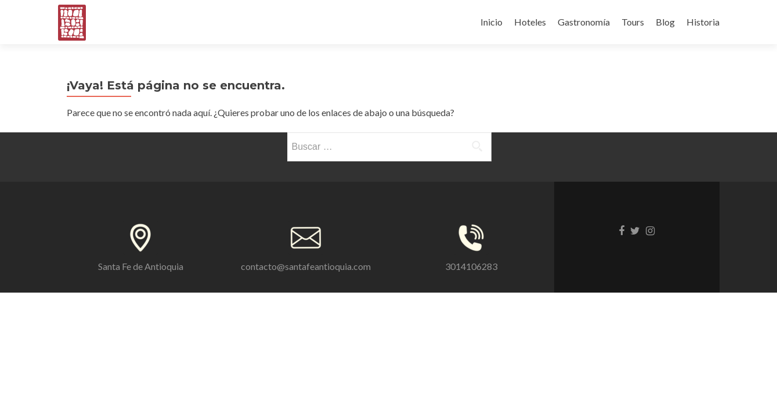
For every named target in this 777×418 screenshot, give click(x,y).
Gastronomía (584, 21)
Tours (632, 21)
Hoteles (530, 21)
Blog (665, 21)
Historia (703, 21)
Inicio (491, 21)
